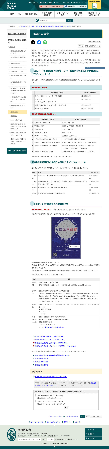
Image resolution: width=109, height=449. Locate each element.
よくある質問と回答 (19, 150)
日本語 (88, 67)
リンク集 (77, 422)
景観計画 (68, 26)
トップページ (21, 26)
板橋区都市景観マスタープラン (18, 107)
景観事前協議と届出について (18, 58)
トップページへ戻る (71, 416)
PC (87, 416)
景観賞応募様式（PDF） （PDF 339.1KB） (49, 339)
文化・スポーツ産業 (62, 14)
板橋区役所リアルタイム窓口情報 (77, 6)
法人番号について (72, 439)
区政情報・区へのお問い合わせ (94, 14)
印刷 (79, 46)
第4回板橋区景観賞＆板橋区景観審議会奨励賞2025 (52, 355)
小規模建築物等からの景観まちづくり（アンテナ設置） (18, 99)
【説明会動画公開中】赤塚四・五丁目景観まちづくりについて (18, 141)
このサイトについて (37, 422)
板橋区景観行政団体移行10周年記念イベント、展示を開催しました (18, 126)
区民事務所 (92, 438)
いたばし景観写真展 (16, 120)
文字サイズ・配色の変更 (62, 2)
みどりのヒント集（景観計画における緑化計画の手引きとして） (18, 91)
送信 (66, 407)
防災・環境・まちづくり (35, 26)
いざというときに (53, 6)
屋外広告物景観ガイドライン (18, 77)
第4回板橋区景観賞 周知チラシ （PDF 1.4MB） (51, 343)
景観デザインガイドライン (18, 67)
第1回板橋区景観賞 (41, 365)
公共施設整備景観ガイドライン (18, 83)
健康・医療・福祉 (31, 14)
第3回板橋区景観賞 (41, 358)
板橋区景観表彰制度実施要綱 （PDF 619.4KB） (51, 377)
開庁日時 (91, 430)
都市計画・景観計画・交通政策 (54, 26)
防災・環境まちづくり (78, 14)
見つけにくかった (60, 404)
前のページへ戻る (55, 416)
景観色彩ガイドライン (16, 71)
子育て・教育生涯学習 (47, 14)
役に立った (42, 398)
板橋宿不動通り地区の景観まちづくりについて (18, 134)
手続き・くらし (15, 14)
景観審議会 (13, 116)
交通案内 (91, 434)
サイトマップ (34, 2)
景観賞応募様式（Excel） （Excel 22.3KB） (50, 336)
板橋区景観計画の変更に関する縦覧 (18, 52)
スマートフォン (95, 416)
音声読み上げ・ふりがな (80, 2)
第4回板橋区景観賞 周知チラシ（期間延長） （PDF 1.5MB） (56, 346)
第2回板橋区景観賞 (41, 362)
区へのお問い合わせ (53, 422)
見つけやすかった (44, 404)
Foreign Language (46, 2)
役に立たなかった (55, 398)
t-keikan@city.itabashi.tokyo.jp (54, 327)
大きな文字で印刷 (91, 46)
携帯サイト (67, 422)
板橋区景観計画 (15, 63)
